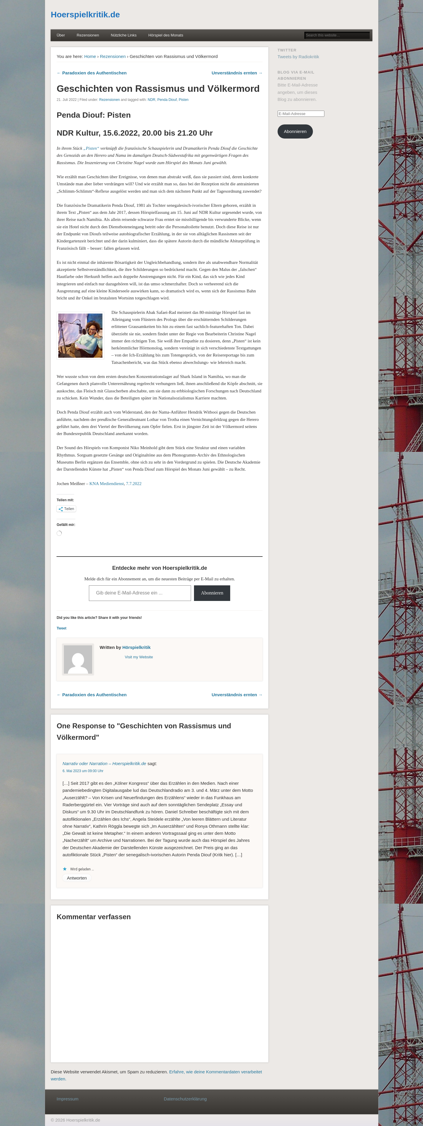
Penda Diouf (167, 100)
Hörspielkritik (136, 647)
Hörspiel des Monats (165, 35)
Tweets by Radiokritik (298, 56)
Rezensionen (88, 35)
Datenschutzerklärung (185, 1098)
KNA (94, 483)
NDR (151, 100)
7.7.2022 (134, 483)
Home (90, 56)
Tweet (61, 628)
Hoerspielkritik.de (85, 14)
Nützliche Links (124, 35)
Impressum (67, 1098)
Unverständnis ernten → (237, 72)
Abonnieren (212, 592)
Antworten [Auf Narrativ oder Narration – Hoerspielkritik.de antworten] (77, 877)
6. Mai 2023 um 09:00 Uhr (82, 771)
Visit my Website (139, 657)
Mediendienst (112, 483)
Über (61, 35)
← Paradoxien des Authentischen (92, 72)
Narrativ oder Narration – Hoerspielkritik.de (104, 763)
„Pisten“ (91, 148)
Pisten (183, 100)
